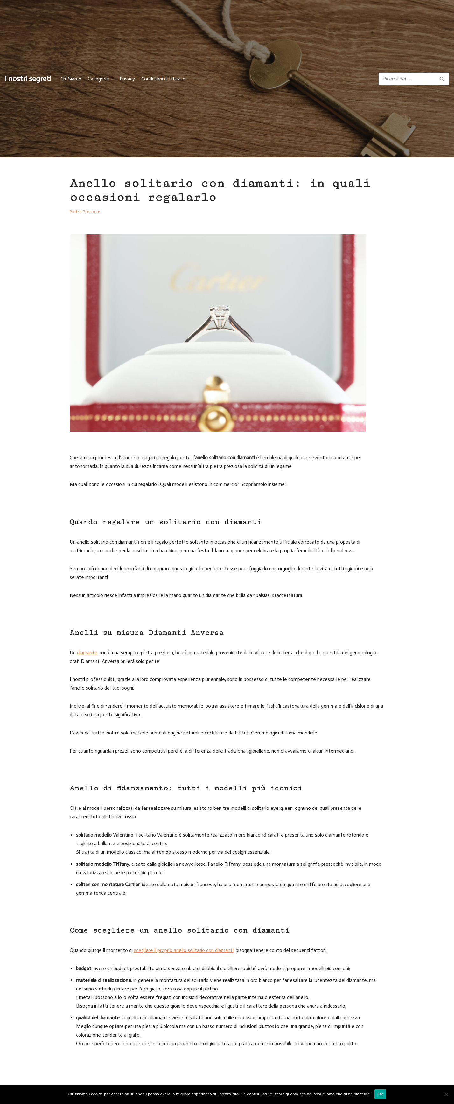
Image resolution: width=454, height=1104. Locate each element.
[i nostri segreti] (28, 78)
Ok (380, 1094)
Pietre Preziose (85, 211)
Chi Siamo (70, 79)
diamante (87, 653)
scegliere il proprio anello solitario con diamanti (184, 951)
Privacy (127, 79)
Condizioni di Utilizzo (163, 79)
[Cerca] (407, 79)
